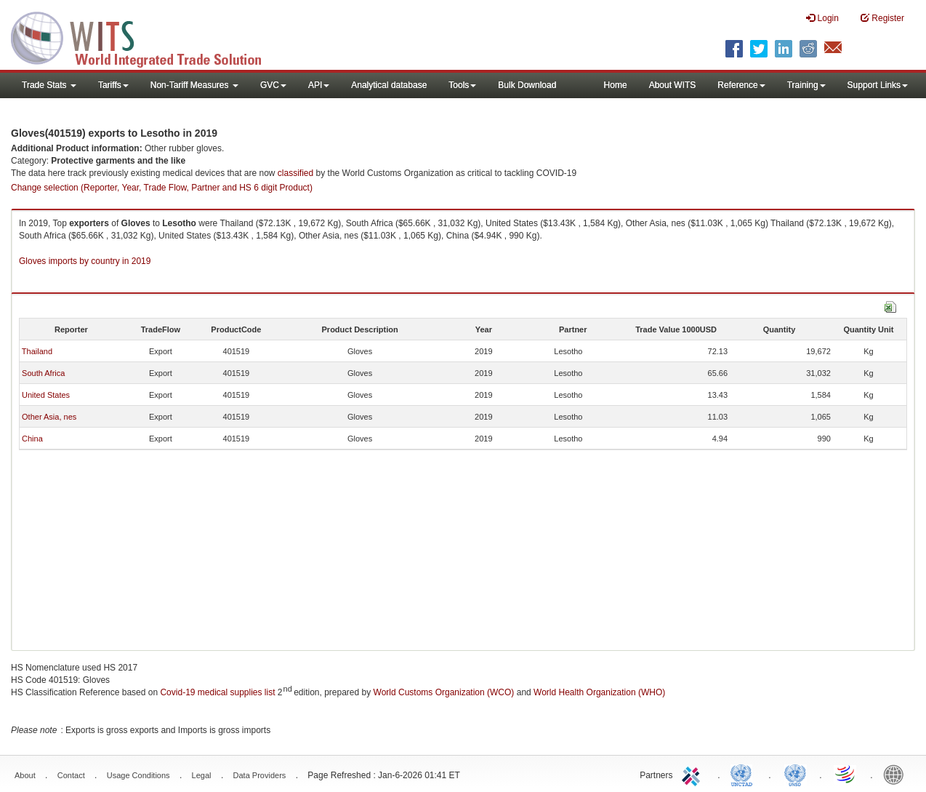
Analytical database (389, 85)
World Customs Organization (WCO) (444, 692)
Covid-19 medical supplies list (217, 692)
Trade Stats (49, 85)
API (318, 85)
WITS (145, 36)
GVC (273, 85)
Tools (462, 85)
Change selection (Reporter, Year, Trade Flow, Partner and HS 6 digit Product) (162, 188)
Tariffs (113, 85)
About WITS (672, 85)
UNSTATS (795, 773)
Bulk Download (527, 85)
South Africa (43, 373)
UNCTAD (744, 773)
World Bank (896, 773)
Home (615, 85)
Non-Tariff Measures (194, 85)
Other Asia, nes (49, 416)
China (32, 438)
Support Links (878, 85)
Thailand (37, 351)
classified (295, 173)
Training (806, 85)
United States (46, 395)
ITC (693, 773)
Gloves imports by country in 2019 (84, 261)
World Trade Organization (846, 773)
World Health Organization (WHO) (599, 692)
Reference (741, 85)
